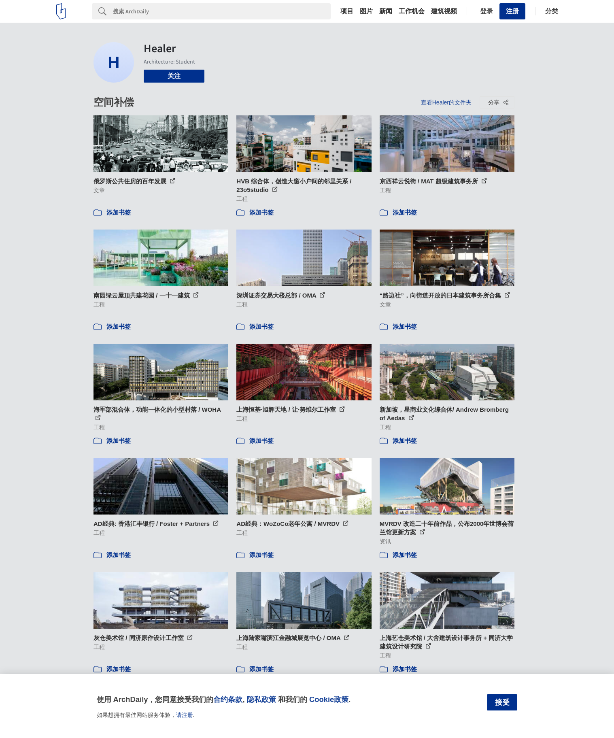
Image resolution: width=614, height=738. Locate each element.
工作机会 (412, 11)
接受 (502, 702)
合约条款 (227, 699)
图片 (366, 11)
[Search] (222, 11)
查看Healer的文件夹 (446, 102)
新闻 (385, 11)
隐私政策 (261, 699)
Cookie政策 (328, 699)
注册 (512, 11)
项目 (346, 11)
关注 (174, 75)
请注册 (184, 715)
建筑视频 (444, 11)
